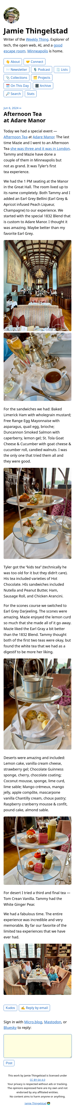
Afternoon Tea (15, 136)
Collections (19, 77)
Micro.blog (33, 1021)
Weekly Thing (37, 39)
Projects (44, 77)
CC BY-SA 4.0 (37, 1083)
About (15, 61)
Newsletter (19, 69)
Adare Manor (43, 136)
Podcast (44, 69)
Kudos (10, 1008)
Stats (30, 94)
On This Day (20, 85)
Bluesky (10, 1027)
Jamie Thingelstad (36, 31)
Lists (64, 69)
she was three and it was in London (40, 148)
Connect (37, 61)
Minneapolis (37, 51)
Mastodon (52, 1021)
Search (16, 94)
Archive (45, 85)
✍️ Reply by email (34, 1008)
